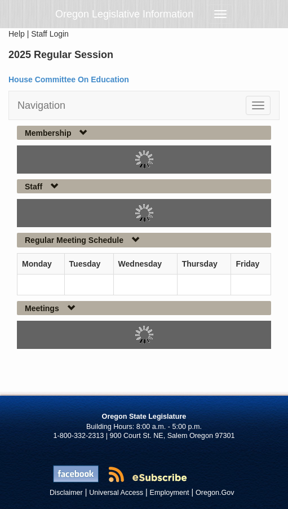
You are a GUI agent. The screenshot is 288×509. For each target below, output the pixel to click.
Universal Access (116, 493)
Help (16, 33)
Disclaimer (66, 493)
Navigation (41, 105)
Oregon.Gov (215, 493)
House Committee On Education (68, 79)
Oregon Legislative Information (124, 14)
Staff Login (50, 33)
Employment (169, 493)
